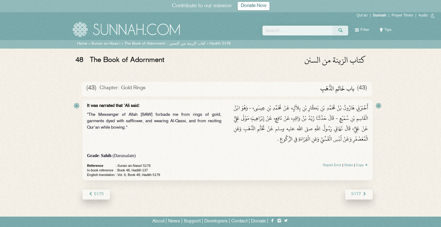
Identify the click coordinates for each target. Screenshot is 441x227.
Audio (423, 15)
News (174, 221)
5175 (96, 194)
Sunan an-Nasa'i (105, 44)
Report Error (332, 165)
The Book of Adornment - (164, 44)
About (158, 221)
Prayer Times (402, 15)
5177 (358, 194)
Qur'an (362, 15)
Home (82, 44)
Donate (258, 221)
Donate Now (253, 6)
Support (192, 221)
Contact (239, 221)
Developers (216, 221)
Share (348, 165)
